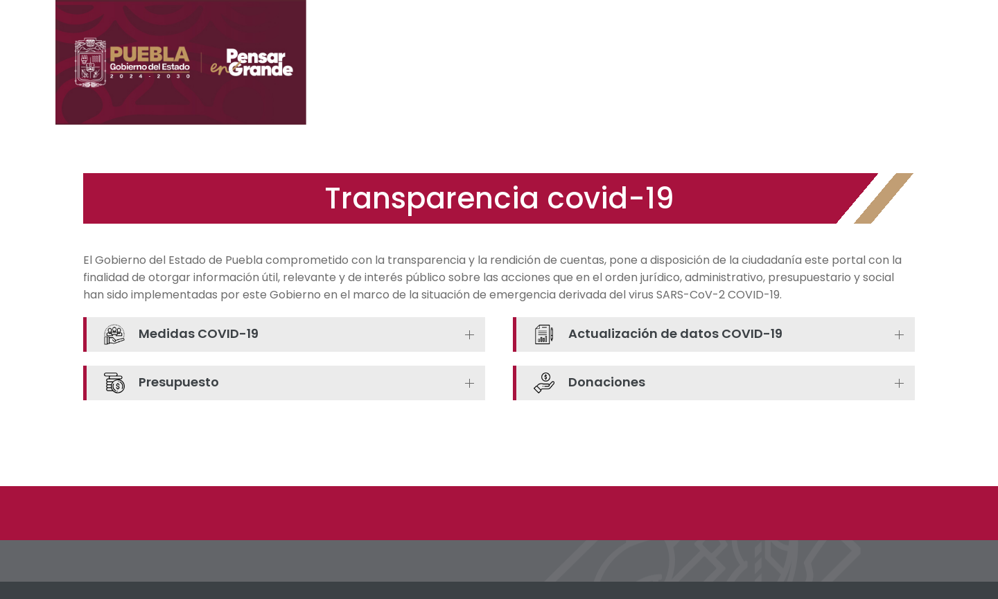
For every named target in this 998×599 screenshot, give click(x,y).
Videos (896, 83)
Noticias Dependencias (801, 83)
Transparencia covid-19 (499, 198)
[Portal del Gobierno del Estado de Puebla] (863, 31)
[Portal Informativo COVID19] (187, 62)
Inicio (460, 83)
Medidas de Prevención (550, 83)
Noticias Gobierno (676, 83)
